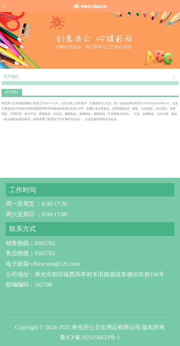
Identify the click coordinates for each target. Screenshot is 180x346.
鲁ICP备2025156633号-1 (90, 337)
